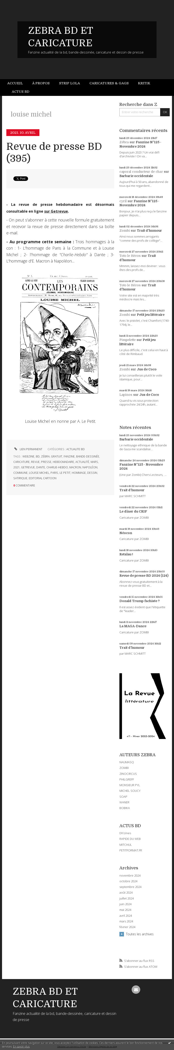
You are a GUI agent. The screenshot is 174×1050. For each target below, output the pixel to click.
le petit (65, 473)
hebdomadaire (63, 462)
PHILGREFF (126, 779)
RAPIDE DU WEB (130, 839)
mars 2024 (126, 921)
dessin (92, 473)
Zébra (124, 142)
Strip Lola (69, 83)
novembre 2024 (129, 875)
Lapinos (125, 394)
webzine (28, 456)
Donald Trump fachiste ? (139, 601)
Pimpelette (127, 340)
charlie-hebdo (57, 467)
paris (54, 473)
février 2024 (127, 927)
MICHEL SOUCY (129, 791)
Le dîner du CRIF (133, 511)
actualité (82, 462)
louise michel (39, 473)
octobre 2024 (128, 881)
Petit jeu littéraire (150, 314)
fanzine (69, 456)
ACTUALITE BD (75, 449)
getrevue (28, 467)
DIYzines (125, 833)
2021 (16, 467)
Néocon (125, 533)
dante (40, 467)
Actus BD (20, 92)
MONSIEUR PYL (129, 785)
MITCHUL (125, 845)
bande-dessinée (87, 456)
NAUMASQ (126, 762)
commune (20, 473)
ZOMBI (124, 768)
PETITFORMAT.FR (130, 850)
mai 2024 (125, 910)
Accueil (15, 83)
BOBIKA (124, 808)
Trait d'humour (149, 230)
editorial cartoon (42, 478)
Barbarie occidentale (136, 176)
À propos (41, 83)
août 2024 (126, 892)
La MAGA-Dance (132, 626)
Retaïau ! (126, 554)
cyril (123, 201)
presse (46, 462)
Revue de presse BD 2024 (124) (143, 575)
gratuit (56, 456)
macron (75, 467)
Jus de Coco (147, 369)
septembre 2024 (130, 887)
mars (94, 462)
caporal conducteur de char (141, 171)
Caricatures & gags (109, 83)
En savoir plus (21, 1046)
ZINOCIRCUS (128, 774)
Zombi (124, 230)
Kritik (144, 83)
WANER (124, 802)
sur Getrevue (56, 211)
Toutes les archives (140, 934)
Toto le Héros (130, 256)
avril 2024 (125, 916)
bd (38, 456)
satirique (20, 478)
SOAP (123, 797)
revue (35, 462)
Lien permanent (27, 449)
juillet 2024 (126, 898)
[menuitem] (17, 83)
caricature (21, 462)
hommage (79, 473)
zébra (45, 456)
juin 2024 (125, 904)
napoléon (89, 467)
